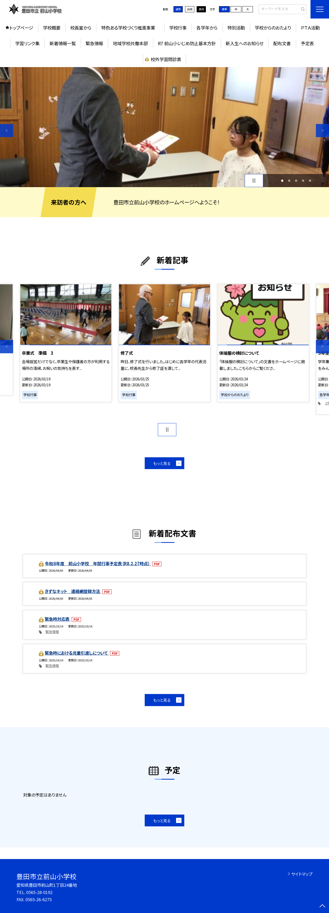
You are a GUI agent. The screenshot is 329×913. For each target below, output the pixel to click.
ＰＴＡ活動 (310, 27)
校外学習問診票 (166, 59)
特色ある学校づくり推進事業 (130, 27)
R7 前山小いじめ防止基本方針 (187, 43)
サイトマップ (302, 874)
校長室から (80, 27)
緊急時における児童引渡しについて (77, 653)
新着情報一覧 (63, 43)
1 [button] (282, 180)
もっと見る (161, 463)
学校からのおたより (273, 27)
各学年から (206, 27)
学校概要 (51, 27)
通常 (178, 9)
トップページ (21, 27)
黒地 (201, 9)
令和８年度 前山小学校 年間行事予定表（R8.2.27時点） (98, 563)
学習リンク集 (27, 43)
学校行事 (178, 27)
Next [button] (322, 130)
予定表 (307, 43)
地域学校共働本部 (130, 43)
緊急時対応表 (57, 619)
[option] (164, 127)
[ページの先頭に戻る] (322, 906)
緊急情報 (94, 43)
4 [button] (303, 180)
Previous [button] (6, 130)
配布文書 (282, 43)
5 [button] (310, 180)
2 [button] (289, 180)
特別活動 (236, 27)
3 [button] (296, 180)
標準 (224, 9)
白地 (189, 9)
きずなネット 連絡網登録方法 (73, 591)
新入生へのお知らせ (244, 43)
